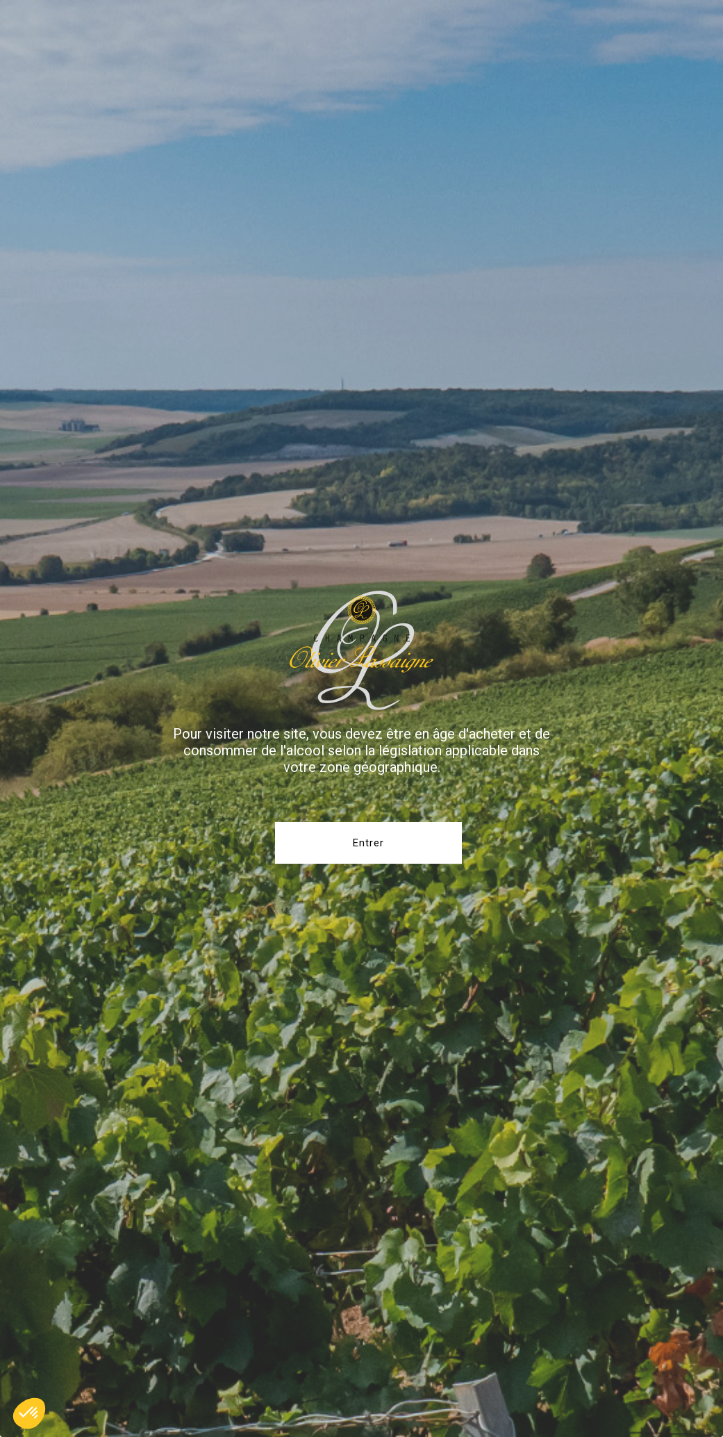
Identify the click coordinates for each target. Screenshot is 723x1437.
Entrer (368, 843)
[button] (29, 1413)
